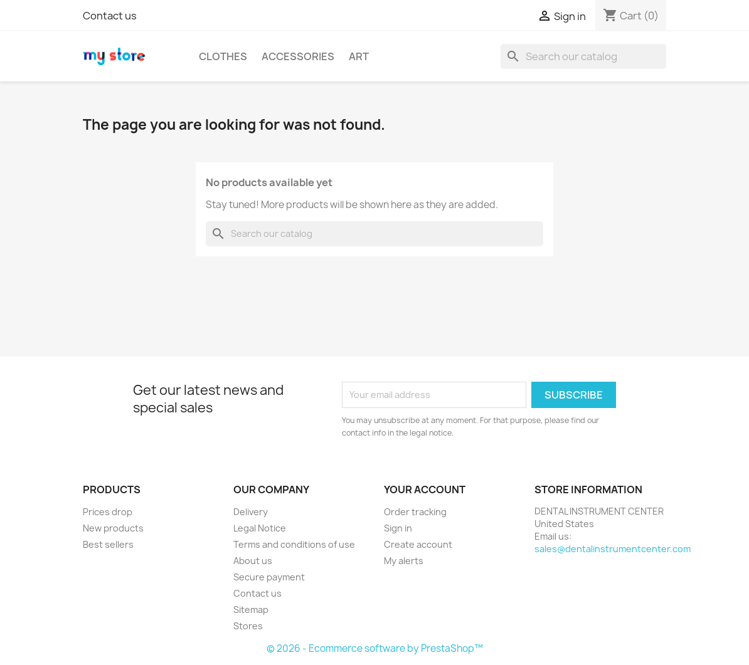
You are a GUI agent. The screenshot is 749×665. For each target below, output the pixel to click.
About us (252, 561)
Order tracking (415, 512)
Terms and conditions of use (294, 544)
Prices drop (107, 512)
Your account (424, 489)
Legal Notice (259, 528)
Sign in (398, 528)
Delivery (250, 512)
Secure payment (269, 577)
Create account (418, 544)
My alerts (403, 561)
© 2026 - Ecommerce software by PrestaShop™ (375, 648)
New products (113, 528)
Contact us (110, 16)
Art (359, 56)
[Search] (583, 56)
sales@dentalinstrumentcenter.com (612, 549)
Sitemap (250, 609)
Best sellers (108, 544)
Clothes (223, 56)
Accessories (298, 56)
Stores (248, 626)
